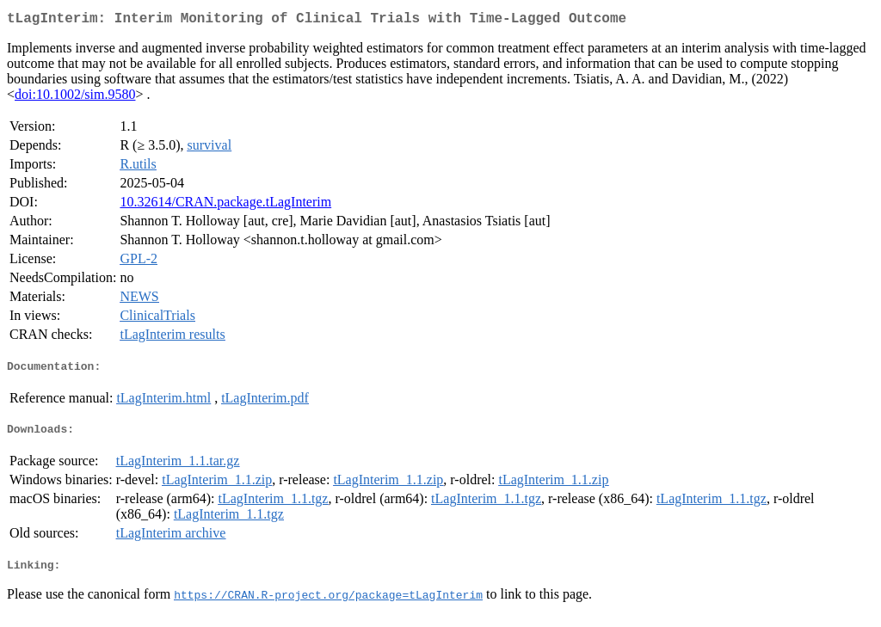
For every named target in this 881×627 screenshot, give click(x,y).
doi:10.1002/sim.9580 (75, 97)
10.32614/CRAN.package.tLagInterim (225, 205)
